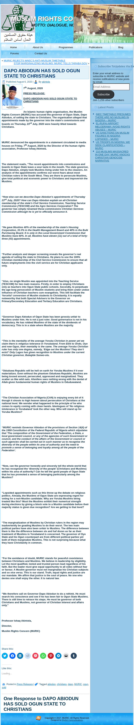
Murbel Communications (72, 720)
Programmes (66, 47)
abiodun (51, 684)
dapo (70, 684)
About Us (38, 47)
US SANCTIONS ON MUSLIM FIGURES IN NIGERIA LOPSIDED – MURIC (112, 136)
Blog (120, 47)
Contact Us (41, 53)
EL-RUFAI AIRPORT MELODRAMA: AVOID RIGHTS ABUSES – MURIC (112, 126)
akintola (46, 81)
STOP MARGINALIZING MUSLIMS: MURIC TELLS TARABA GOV (50, 63)
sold (4, 687)
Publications (95, 47)
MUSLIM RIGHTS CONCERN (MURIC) (66, 18)
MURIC (78, 684)
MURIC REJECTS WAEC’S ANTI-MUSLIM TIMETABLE (34, 60)
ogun (85, 684)
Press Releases (25, 684)
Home (13, 47)
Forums (14, 53)
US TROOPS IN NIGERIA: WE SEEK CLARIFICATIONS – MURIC (112, 145)
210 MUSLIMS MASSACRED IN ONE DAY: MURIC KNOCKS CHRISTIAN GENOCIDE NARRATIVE (112, 156)
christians (62, 684)
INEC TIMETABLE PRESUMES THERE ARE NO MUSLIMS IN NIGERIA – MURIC (113, 117)
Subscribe (103, 94)
